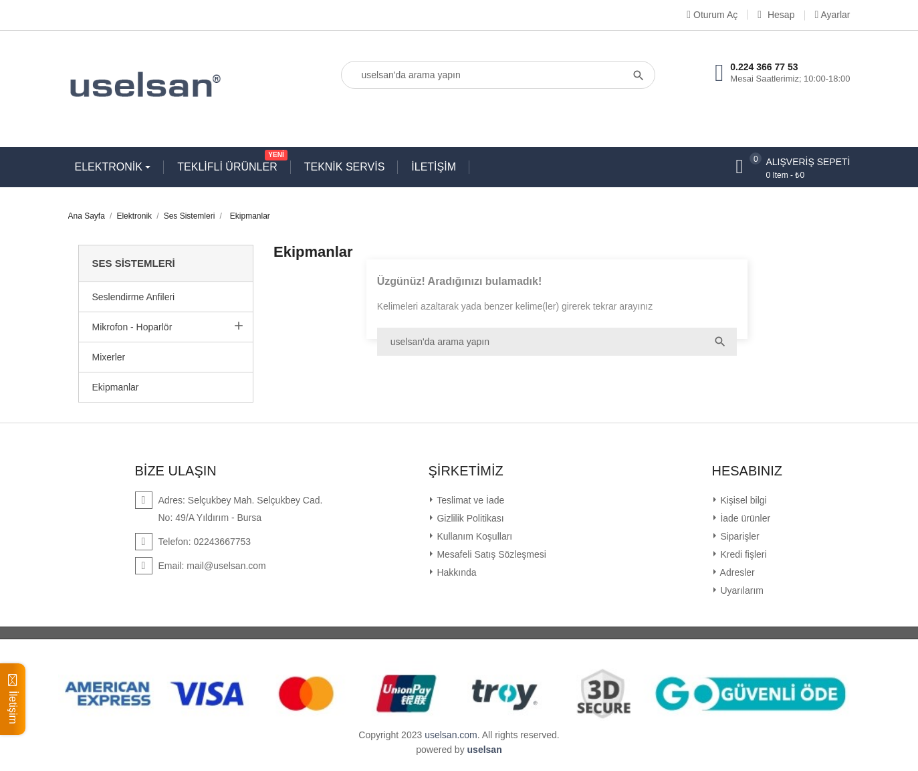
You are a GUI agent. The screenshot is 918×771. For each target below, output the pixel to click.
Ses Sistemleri (133, 263)
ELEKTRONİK (110, 167)
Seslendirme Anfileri (133, 297)
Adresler (736, 572)
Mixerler (109, 357)
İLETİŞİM (433, 167)
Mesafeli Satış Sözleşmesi (490, 554)
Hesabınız (747, 470)
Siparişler (739, 536)
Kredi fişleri (742, 554)
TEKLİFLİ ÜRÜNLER (230, 164)
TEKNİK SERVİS (344, 167)
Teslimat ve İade (470, 500)
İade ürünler (744, 518)
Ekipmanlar (115, 387)
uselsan (484, 749)
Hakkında (456, 572)
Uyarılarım (741, 590)
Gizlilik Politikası (469, 518)
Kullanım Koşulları (474, 536)
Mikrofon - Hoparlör (132, 327)
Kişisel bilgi (742, 500)
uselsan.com (451, 735)
